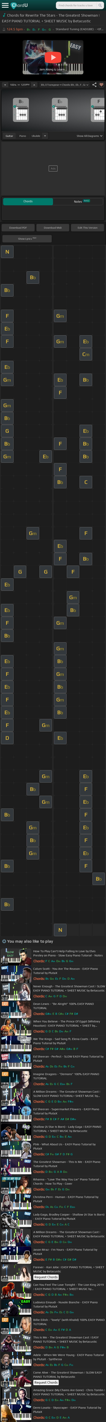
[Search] (100, 5)
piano (22, 135)
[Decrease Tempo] (5, 84)
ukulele (36, 135)
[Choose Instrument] (45, 136)
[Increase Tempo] (34, 84)
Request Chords (46, 1277)
